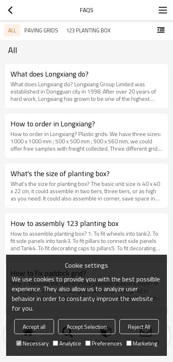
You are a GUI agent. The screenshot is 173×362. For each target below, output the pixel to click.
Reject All (139, 326)
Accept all (34, 326)
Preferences (103, 343)
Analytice (67, 343)
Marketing (141, 343)
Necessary (32, 343)
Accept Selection (87, 326)
